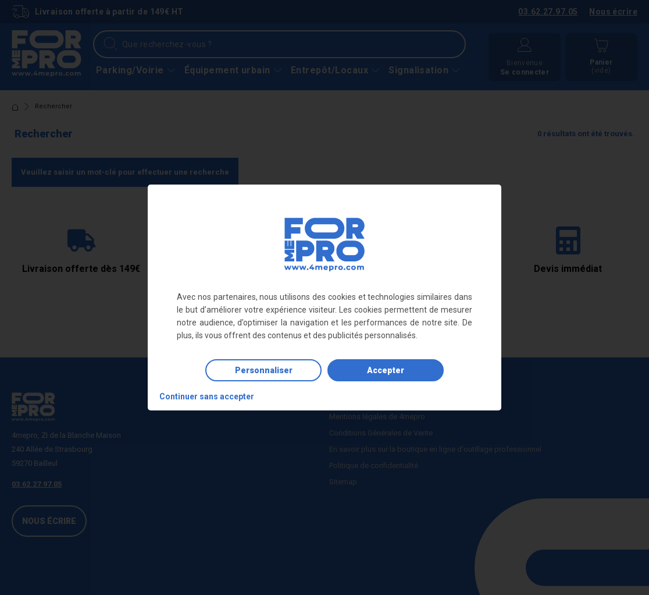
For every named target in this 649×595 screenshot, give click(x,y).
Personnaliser (264, 370)
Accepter (385, 370)
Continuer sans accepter (206, 396)
